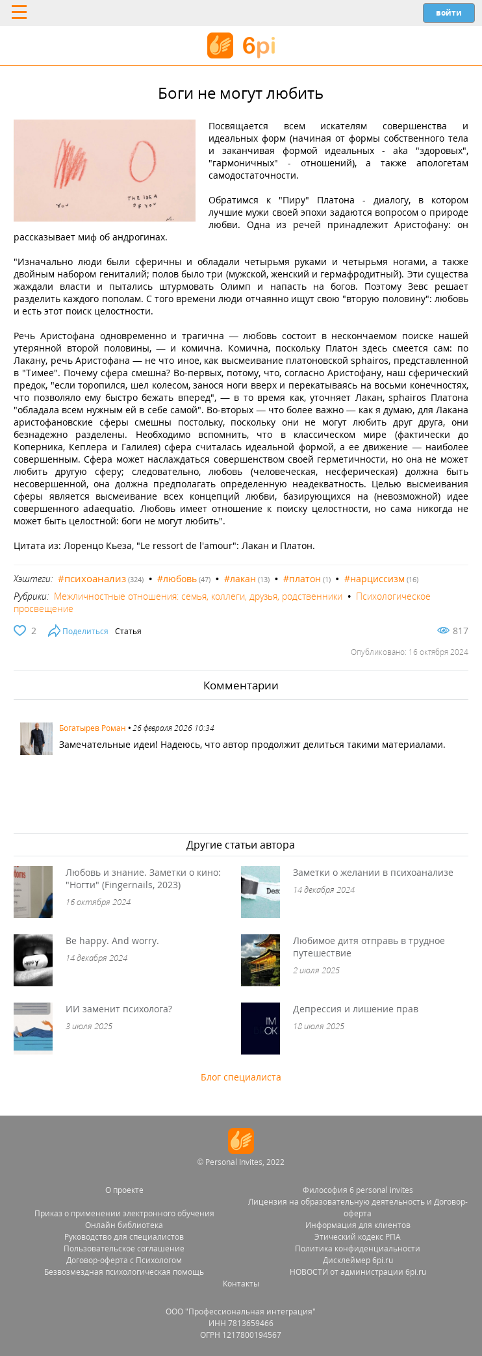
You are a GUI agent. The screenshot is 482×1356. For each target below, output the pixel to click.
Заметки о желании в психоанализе (373, 872)
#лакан (240, 578)
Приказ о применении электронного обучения (124, 1213)
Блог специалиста (241, 1077)
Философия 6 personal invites (358, 1190)
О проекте (124, 1190)
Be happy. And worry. (112, 940)
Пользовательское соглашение (124, 1248)
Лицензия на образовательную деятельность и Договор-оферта (358, 1207)
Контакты (241, 1283)
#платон (302, 578)
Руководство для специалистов (124, 1236)
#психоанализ (92, 578)
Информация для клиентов (358, 1225)
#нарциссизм (374, 578)
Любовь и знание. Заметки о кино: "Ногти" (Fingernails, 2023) (143, 878)
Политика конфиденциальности (357, 1248)
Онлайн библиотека (124, 1225)
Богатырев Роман (92, 728)
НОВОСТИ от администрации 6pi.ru (358, 1271)
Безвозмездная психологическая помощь (124, 1271)
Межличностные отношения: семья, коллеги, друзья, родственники (198, 596)
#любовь (177, 578)
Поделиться (85, 631)
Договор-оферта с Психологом (124, 1260)
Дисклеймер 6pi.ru (358, 1260)
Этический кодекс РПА (357, 1236)
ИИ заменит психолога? (119, 1009)
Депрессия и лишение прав (355, 1009)
